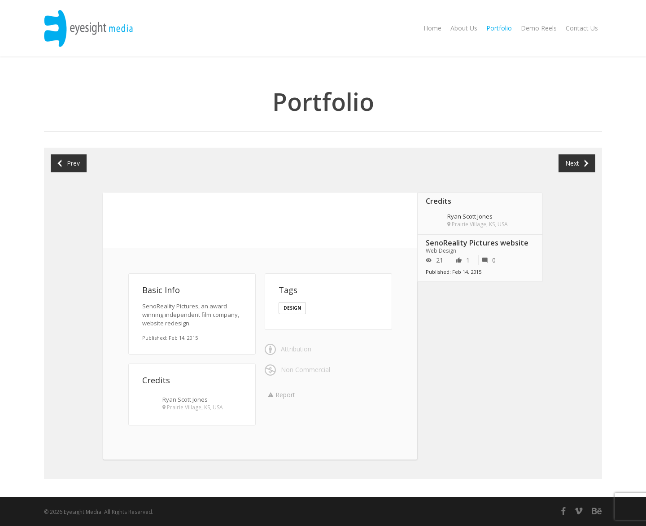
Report (281, 394)
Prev (68, 163)
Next (576, 163)
